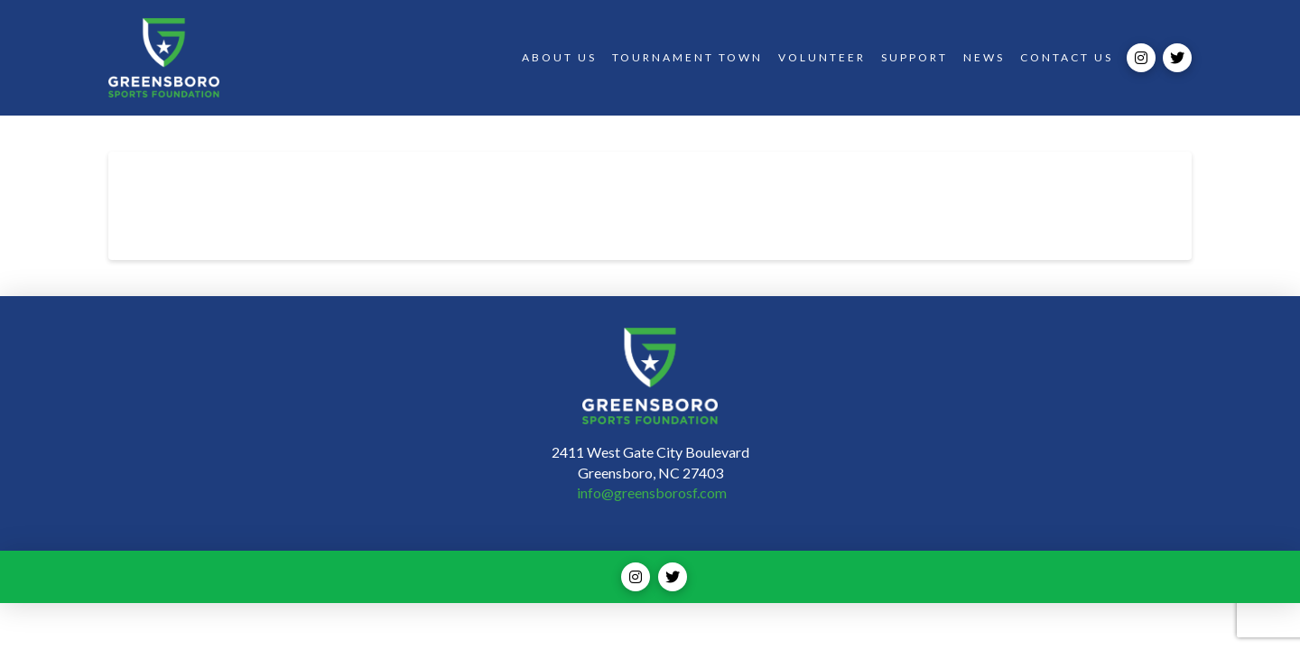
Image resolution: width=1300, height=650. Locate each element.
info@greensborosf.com (652, 492)
